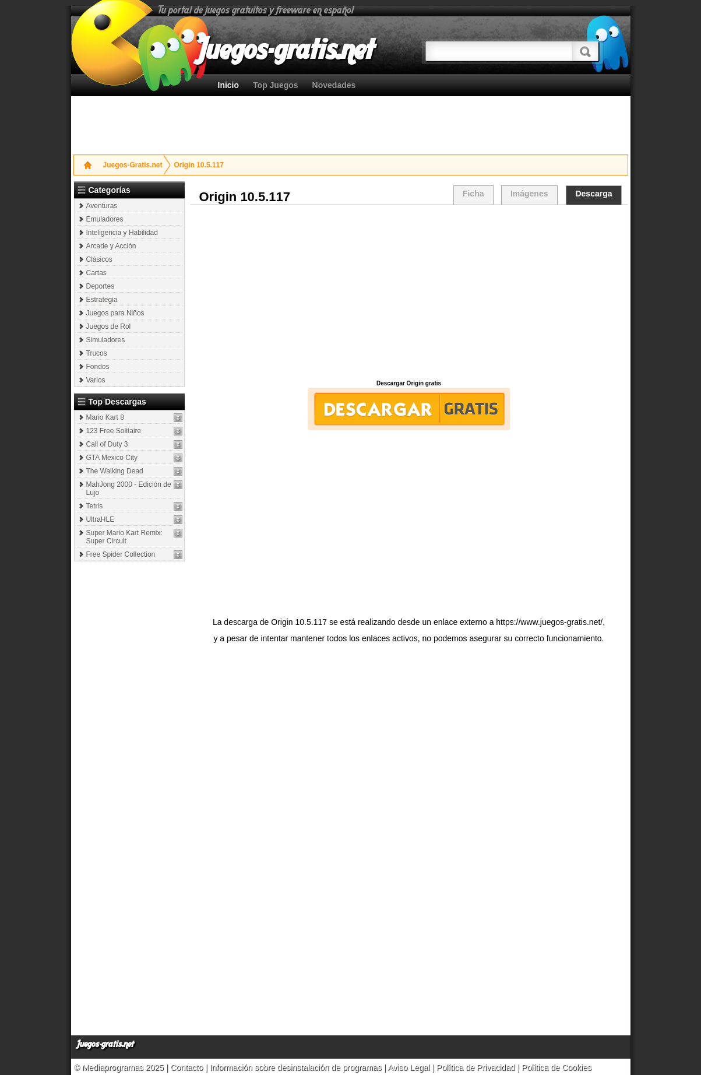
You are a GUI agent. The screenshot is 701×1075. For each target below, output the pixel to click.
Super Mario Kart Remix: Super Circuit (124, 537)
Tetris (94, 506)
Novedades (334, 85)
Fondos (98, 367)
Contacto (187, 1067)
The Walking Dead (114, 471)
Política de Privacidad (475, 1067)
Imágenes (529, 193)
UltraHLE (100, 519)
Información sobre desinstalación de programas (297, 1067)
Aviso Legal (408, 1067)
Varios (95, 380)
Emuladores (105, 219)
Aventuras (102, 206)
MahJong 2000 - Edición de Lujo (128, 488)
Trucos (96, 353)
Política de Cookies (556, 1067)
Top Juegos (275, 85)
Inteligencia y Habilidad (122, 233)
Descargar (408, 409)
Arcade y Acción (111, 246)
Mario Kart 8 (105, 417)
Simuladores (105, 340)
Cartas (96, 273)
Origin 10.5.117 (199, 165)
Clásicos (99, 259)
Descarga (593, 193)
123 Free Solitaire (114, 431)
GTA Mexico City (112, 458)
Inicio (228, 85)
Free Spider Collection (121, 554)
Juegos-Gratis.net (133, 165)
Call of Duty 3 (107, 444)
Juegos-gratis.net (105, 1044)
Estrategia (102, 300)
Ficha (473, 193)
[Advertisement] (350, 122)
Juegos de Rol (108, 326)
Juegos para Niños (115, 313)
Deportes (100, 286)
